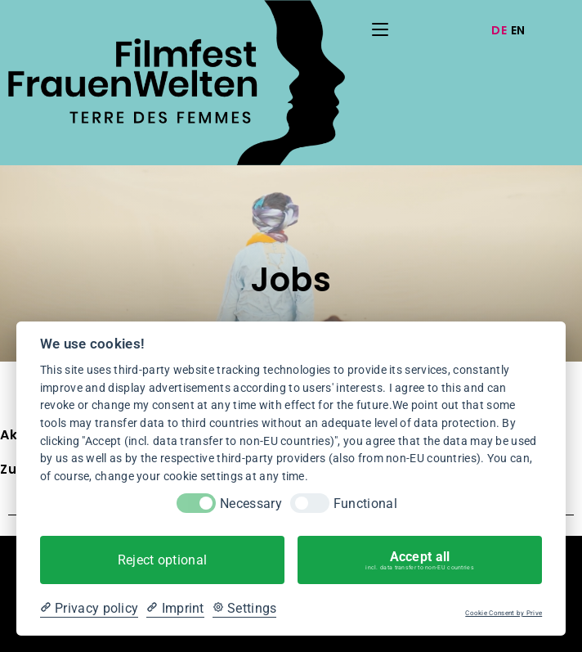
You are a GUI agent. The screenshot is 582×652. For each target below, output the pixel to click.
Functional (365, 503)
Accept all (420, 560)
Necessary (251, 503)
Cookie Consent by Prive (503, 613)
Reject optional (163, 560)
